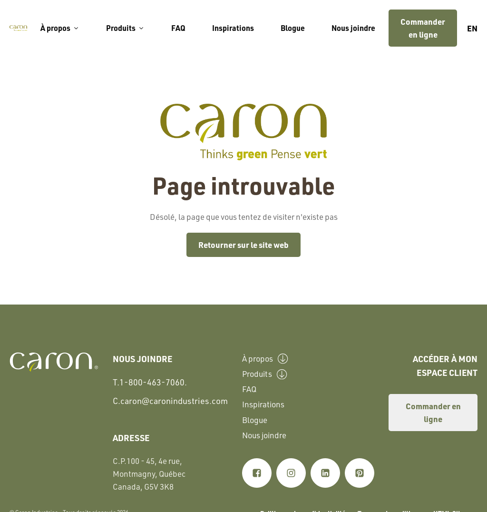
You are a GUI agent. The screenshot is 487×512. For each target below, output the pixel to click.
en (472, 28)
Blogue (293, 28)
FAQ (178, 28)
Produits (125, 28)
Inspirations (233, 28)
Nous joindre (353, 28)
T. (150, 382)
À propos (59, 28)
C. (170, 400)
